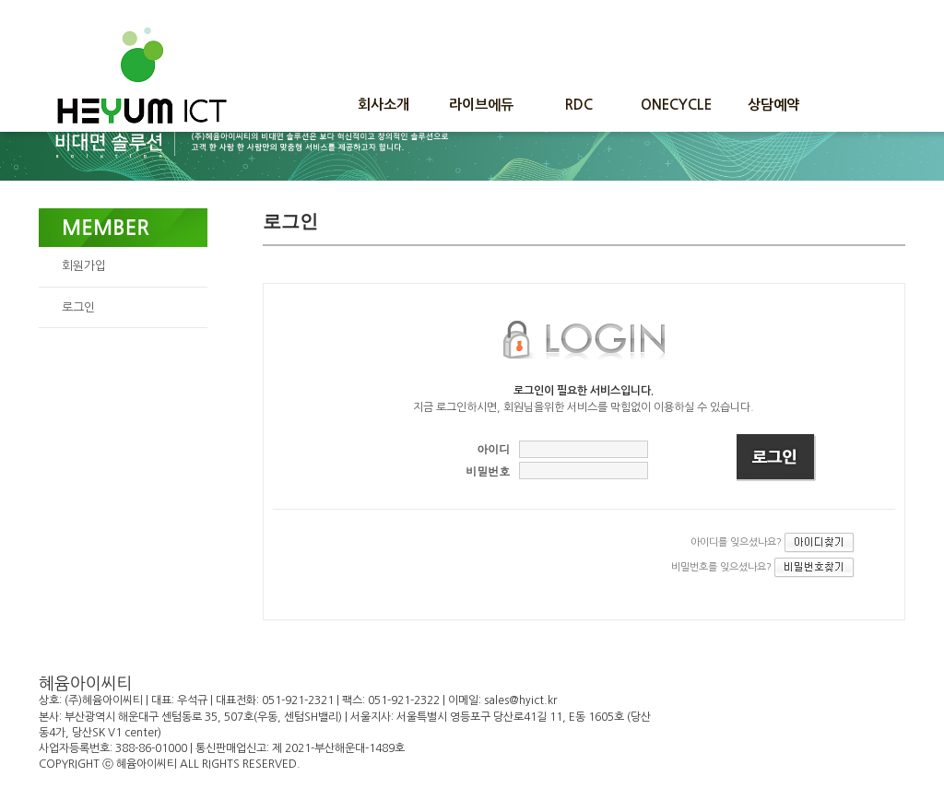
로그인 (78, 307)
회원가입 (84, 266)
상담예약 (773, 105)
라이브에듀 (481, 105)
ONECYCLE (676, 105)
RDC (579, 105)
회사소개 (383, 105)
